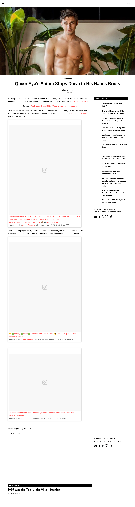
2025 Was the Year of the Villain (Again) (34, 489)
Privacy (113, 212)
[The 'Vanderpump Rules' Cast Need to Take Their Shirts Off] (98, 158)
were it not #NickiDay (79, 114)
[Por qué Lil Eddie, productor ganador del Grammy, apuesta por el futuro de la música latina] (98, 180)
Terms (119, 212)
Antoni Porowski (28, 225)
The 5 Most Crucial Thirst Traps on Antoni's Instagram (54, 106)
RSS (108, 212)
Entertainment (14, 485)
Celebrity (67, 79)
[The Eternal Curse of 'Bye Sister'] (98, 105)
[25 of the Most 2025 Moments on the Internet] (98, 165)
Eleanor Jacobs (15, 493)
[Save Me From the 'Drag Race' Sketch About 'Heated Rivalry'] (98, 129)
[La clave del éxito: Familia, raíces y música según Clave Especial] (98, 120)
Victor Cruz (26, 418)
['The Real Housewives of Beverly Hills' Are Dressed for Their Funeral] (98, 192)
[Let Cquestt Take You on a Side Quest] (98, 146)
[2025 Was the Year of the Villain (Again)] (50, 463)
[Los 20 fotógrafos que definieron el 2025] (98, 173)
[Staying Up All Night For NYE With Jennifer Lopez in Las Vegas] (98, 136)
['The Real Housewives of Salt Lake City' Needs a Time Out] (98, 112)
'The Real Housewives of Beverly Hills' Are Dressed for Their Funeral (114, 192)
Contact (102, 212)
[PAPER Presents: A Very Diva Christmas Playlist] (98, 201)
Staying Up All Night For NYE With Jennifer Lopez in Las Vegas (113, 137)
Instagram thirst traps (79, 101)
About (96, 212)
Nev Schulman (28, 339)
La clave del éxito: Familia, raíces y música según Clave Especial (113, 120)
